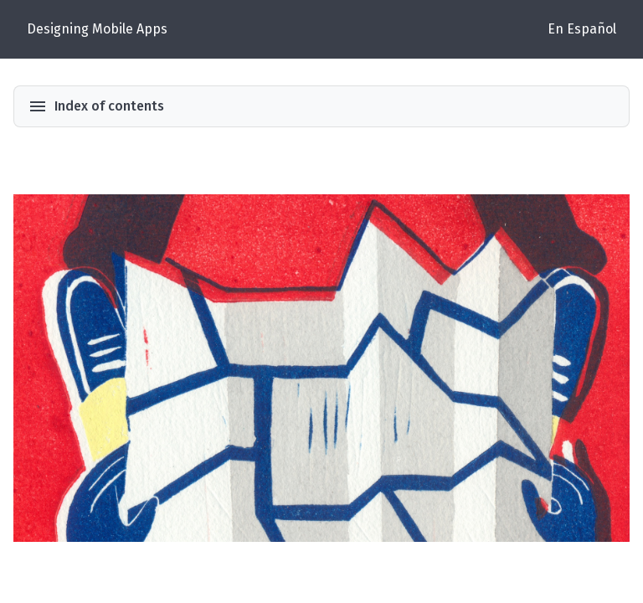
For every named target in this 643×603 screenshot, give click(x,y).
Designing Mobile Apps (97, 29)
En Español (582, 29)
